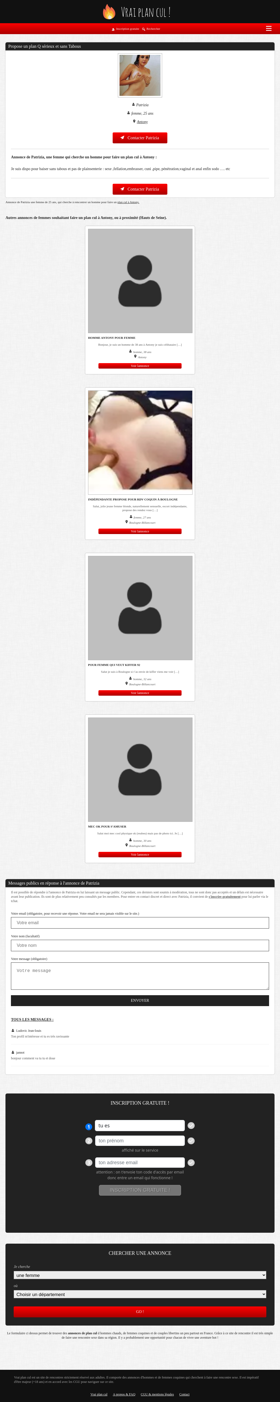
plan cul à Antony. (128, 202)
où (16, 1286)
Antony (142, 122)
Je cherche (22, 1267)
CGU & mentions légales (157, 1394)
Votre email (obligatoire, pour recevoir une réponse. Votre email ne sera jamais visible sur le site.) (75, 913)
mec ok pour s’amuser (107, 826)
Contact (184, 1394)
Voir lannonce (140, 366)
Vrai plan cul (99, 1394)
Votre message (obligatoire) (29, 959)
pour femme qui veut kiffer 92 (114, 664)
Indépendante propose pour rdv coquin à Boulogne (133, 499)
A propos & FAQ (124, 1394)
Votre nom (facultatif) (25, 936)
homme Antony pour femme (111, 337)
